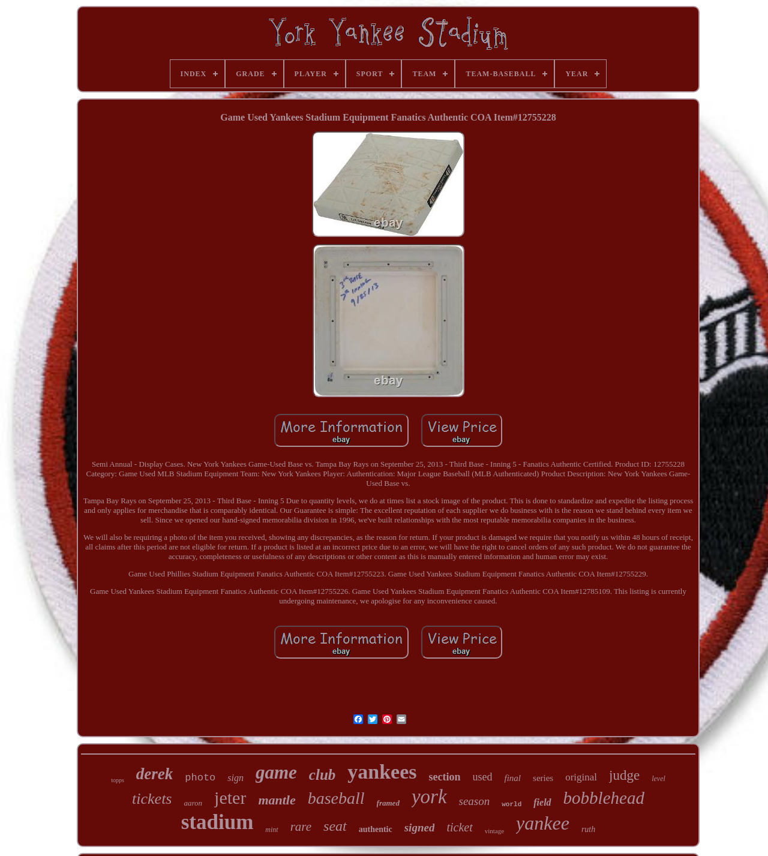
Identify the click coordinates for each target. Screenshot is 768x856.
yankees (381, 772)
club (322, 775)
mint (271, 829)
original (581, 777)
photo (200, 777)
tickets (152, 798)
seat (335, 826)
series (543, 778)
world (511, 804)
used (483, 777)
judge (624, 775)
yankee (542, 823)
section (445, 777)
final (513, 778)
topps (117, 780)
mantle (276, 799)
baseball (336, 798)
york (429, 796)
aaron (193, 802)
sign (235, 778)
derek (154, 774)
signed (419, 827)
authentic (375, 829)
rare (300, 826)
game (276, 772)
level (658, 778)
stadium (217, 822)
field (542, 802)
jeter (230, 797)
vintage (494, 830)
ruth (588, 829)
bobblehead (603, 797)
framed (388, 802)
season (474, 801)
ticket (459, 827)
